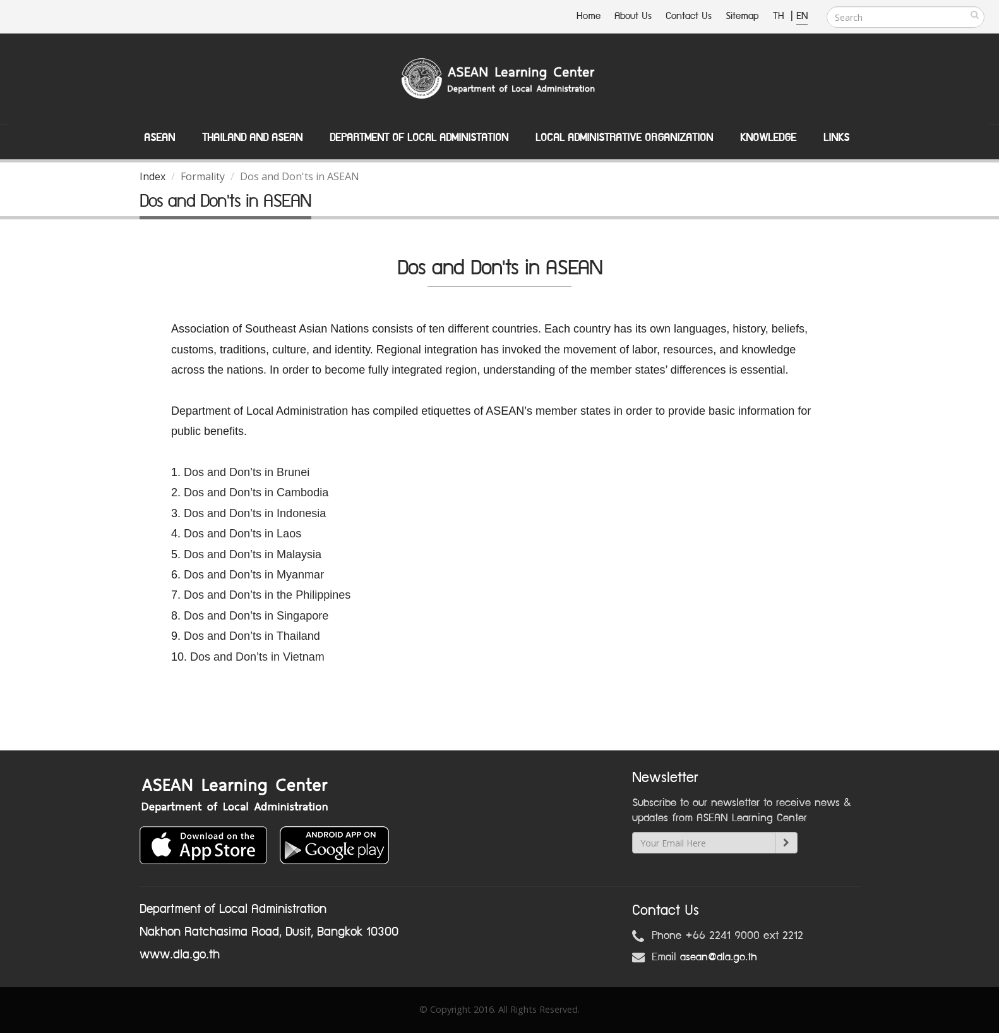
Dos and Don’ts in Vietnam (257, 657)
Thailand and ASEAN (252, 138)
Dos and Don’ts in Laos (244, 533)
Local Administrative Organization (624, 138)
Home (589, 16)
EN (802, 16)
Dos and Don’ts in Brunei (246, 472)
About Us (633, 16)
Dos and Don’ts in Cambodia (256, 492)
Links (836, 138)
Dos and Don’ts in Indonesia (255, 513)
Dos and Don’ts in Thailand (252, 636)
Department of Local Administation (419, 138)
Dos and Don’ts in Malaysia (252, 554)
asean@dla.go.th (718, 957)
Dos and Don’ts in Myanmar (254, 574)
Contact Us (689, 16)
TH (780, 16)
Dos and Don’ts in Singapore (256, 615)
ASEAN (159, 138)
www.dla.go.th (180, 954)
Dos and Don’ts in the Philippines (267, 595)
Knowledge (768, 138)
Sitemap (742, 16)
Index (152, 176)
